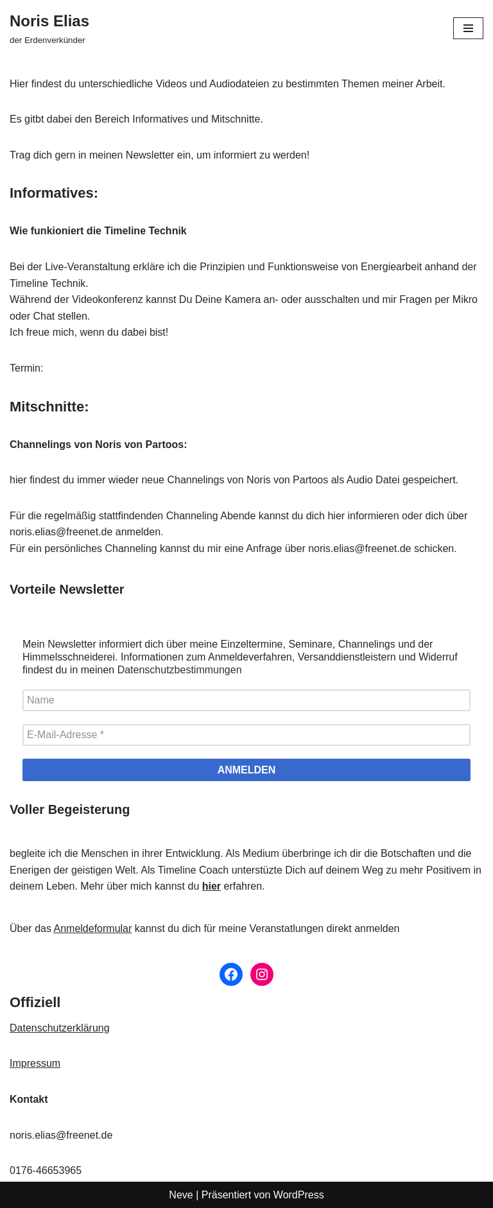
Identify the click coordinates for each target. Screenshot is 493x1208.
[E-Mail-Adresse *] (246, 735)
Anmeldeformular (92, 928)
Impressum (35, 1063)
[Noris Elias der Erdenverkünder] (49, 28)
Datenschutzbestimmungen (179, 669)
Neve (181, 1194)
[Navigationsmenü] (468, 28)
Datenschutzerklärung (60, 1027)
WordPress (298, 1194)
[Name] (246, 700)
